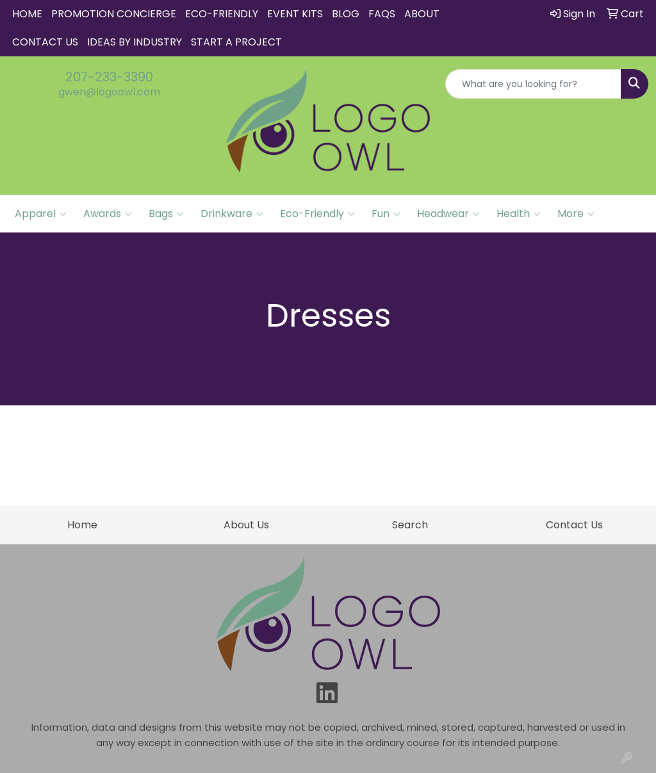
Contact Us (45, 42)
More (575, 214)
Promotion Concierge (113, 13)
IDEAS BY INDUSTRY (134, 42)
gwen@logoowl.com (109, 92)
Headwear (448, 214)
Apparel (41, 214)
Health (518, 214)
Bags (166, 214)
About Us (246, 524)
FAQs (381, 13)
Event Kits (295, 13)
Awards (107, 214)
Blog (345, 13)
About (421, 13)
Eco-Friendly (221, 13)
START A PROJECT (236, 42)
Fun (386, 214)
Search (410, 524)
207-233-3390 (109, 77)
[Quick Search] (533, 84)
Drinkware (232, 214)
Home (27, 13)
